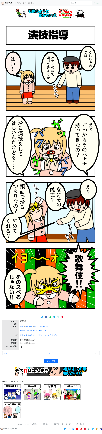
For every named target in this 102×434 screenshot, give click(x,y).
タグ (24, 3)
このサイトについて (24, 424)
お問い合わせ (80, 424)
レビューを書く (51, 361)
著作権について (48, 424)
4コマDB (7, 3)
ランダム (31, 3)
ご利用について (37, 424)
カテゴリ (18, 3)
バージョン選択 (11, 346)
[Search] (81, 3)
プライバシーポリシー (67, 424)
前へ (5, 353)
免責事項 (57, 424)
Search (97, 3)
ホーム (51, 353)
